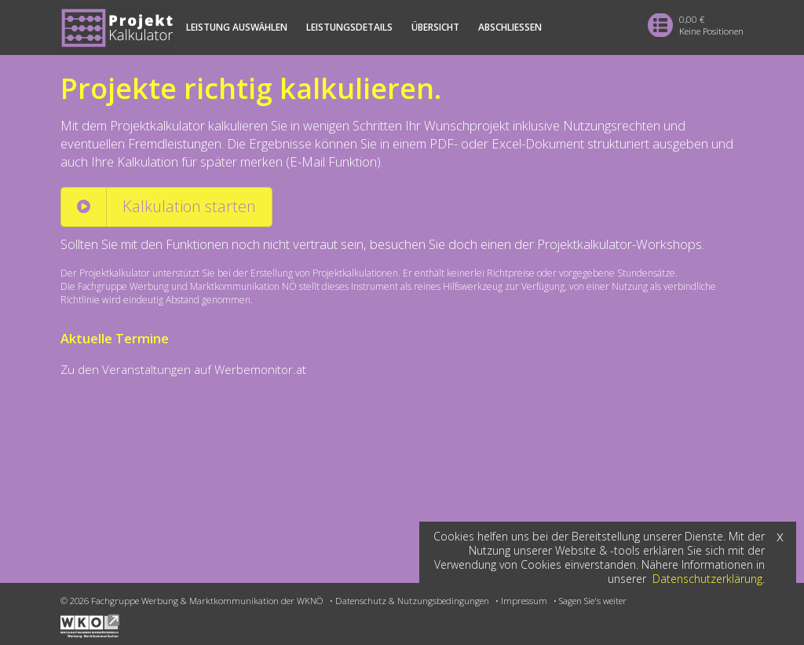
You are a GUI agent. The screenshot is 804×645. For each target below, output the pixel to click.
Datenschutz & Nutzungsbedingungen (412, 601)
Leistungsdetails (349, 27)
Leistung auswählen (236, 27)
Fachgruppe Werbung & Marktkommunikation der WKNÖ (207, 601)
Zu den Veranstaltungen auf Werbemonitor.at (183, 369)
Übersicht (435, 27)
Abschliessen (510, 27)
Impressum (524, 601)
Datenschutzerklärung (707, 578)
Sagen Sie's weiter (593, 601)
